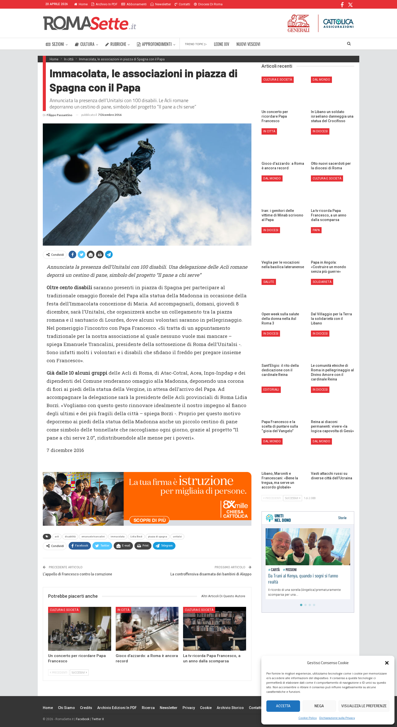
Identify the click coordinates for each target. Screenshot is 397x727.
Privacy (189, 708)
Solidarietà (322, 282)
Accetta (283, 706)
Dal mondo (321, 79)
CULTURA (84, 44)
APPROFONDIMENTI (154, 44)
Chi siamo (66, 708)
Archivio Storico (230, 708)
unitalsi (177, 536)
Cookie (206, 708)
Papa (316, 230)
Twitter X (98, 719)
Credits (86, 708)
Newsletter (160, 4)
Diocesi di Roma (208, 4)
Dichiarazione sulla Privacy (337, 717)
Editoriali (271, 389)
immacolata (118, 536)
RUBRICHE (115, 44)
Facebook (82, 719)
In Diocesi (320, 131)
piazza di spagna (157, 536)
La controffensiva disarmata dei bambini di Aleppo (210, 574)
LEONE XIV (221, 44)
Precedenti (58, 672)
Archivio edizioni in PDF (117, 708)
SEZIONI (55, 44)
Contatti (182, 4)
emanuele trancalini (93, 536)
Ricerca (148, 708)
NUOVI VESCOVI (248, 44)
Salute (268, 282)
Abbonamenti (134, 4)
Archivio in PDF (104, 4)
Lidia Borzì (136, 536)
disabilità (70, 536)
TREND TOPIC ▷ (196, 44)
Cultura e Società (64, 610)
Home (81, 4)
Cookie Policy (308, 717)
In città (123, 610)
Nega (319, 706)
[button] (386, 662)
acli (57, 536)
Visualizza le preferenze (364, 706)
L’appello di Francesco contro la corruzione (77, 574)
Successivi (79, 672)
